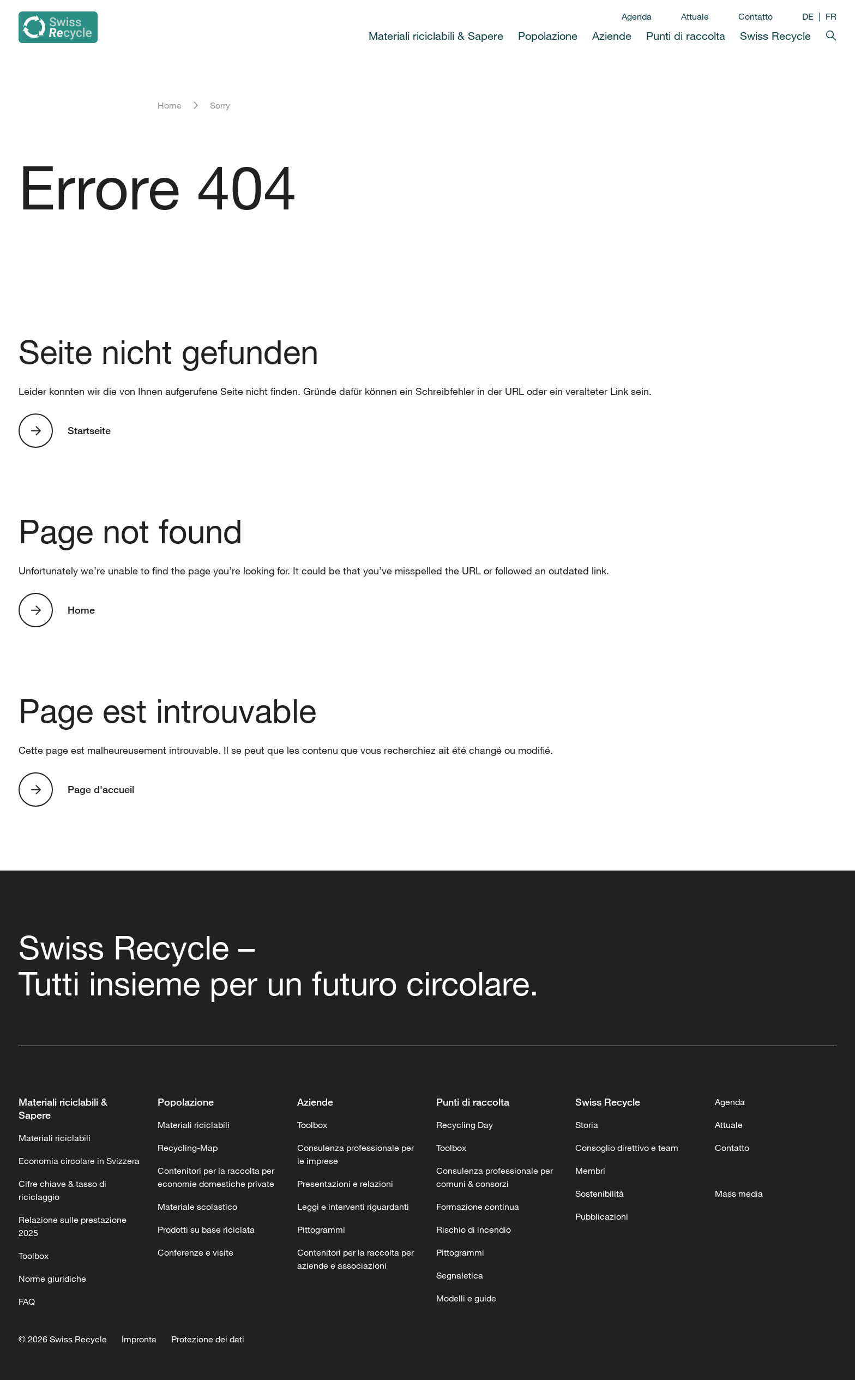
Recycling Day (464, 1124)
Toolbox (34, 1255)
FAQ (27, 1301)
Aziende (611, 35)
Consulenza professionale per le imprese (355, 1154)
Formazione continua (477, 1206)
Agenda (637, 16)
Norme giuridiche (52, 1278)
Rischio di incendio (473, 1229)
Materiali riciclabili (55, 1137)
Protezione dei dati (207, 1339)
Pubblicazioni (601, 1216)
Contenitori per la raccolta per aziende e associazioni (355, 1259)
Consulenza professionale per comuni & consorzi (494, 1177)
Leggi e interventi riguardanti (353, 1206)
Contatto (755, 16)
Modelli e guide (466, 1298)
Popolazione (547, 35)
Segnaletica (459, 1275)
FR (831, 16)
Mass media (739, 1193)
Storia (586, 1124)
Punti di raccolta (685, 35)
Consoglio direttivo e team (626, 1147)
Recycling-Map (188, 1147)
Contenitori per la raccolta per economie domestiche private (216, 1177)
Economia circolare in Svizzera (79, 1160)
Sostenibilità (599, 1193)
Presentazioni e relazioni (345, 1183)
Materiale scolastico (197, 1206)
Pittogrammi (321, 1229)
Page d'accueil (101, 789)
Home (170, 105)
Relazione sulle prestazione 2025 (73, 1226)
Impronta (139, 1339)
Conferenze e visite (195, 1252)
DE (808, 16)
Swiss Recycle (775, 35)
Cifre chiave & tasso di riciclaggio (62, 1190)
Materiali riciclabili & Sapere (436, 35)
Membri (590, 1170)
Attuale (695, 16)
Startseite (89, 430)
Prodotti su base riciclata (206, 1229)
